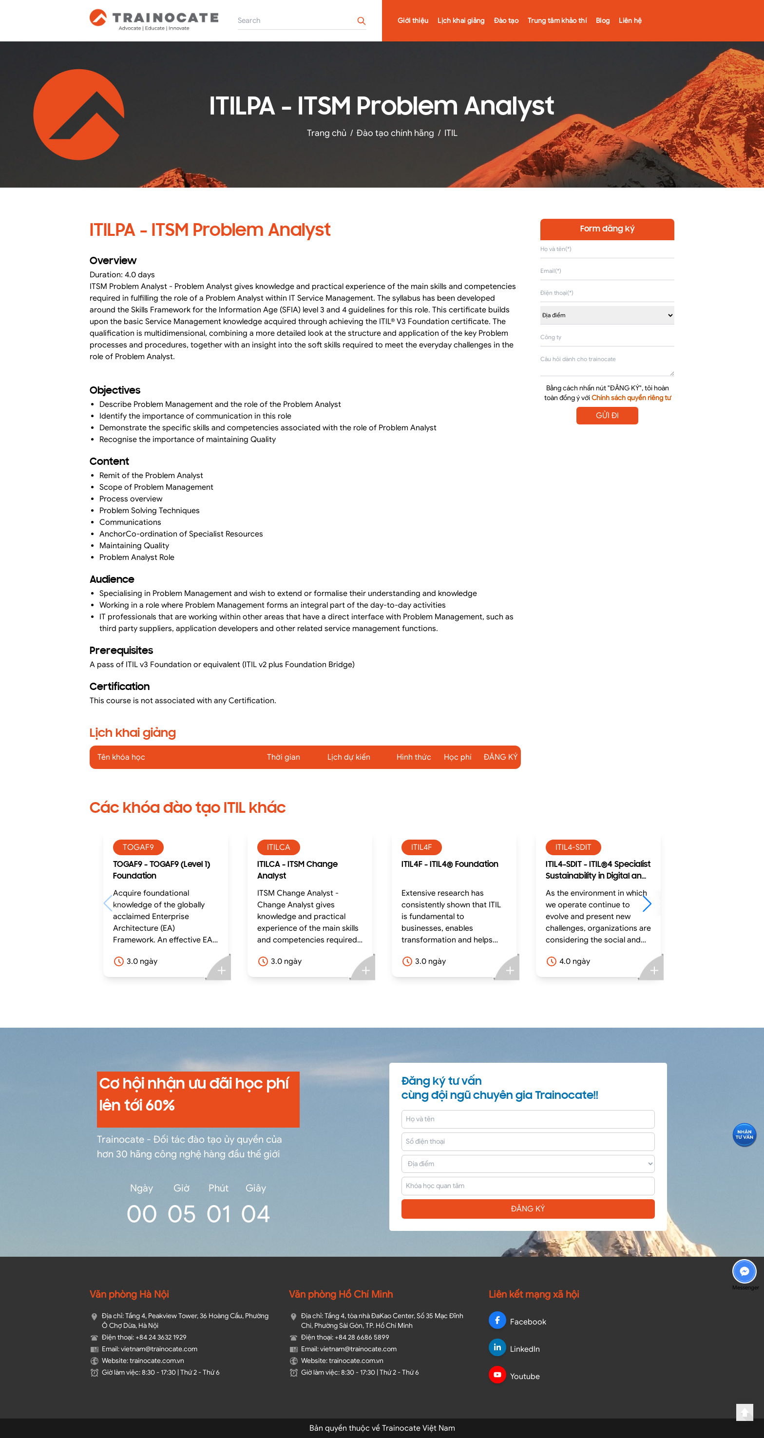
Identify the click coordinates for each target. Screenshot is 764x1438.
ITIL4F (421, 847)
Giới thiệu (413, 21)
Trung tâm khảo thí (557, 21)
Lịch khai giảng (461, 21)
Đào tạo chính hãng (395, 133)
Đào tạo (506, 21)
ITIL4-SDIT (573, 847)
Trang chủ (326, 133)
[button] (652, 903)
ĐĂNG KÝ (528, 1209)
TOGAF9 (138, 847)
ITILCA (278, 847)
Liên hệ (630, 21)
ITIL (451, 133)
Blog (603, 21)
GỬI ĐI (607, 416)
